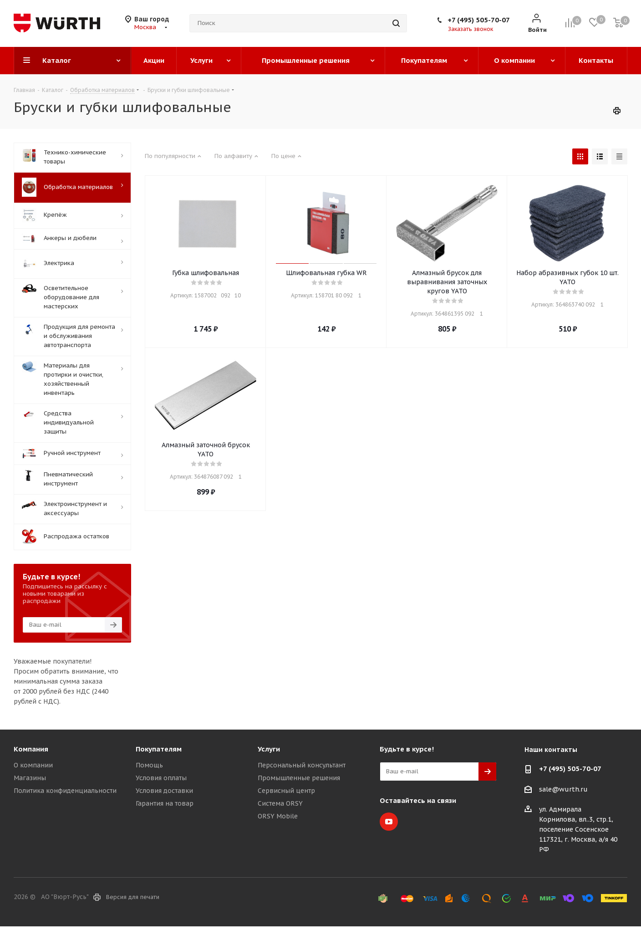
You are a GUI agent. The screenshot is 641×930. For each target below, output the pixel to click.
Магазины (30, 778)
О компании (33, 765)
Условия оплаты (161, 778)
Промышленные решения (299, 778)
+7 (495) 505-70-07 (479, 19)
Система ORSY (280, 803)
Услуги (269, 749)
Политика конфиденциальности (65, 791)
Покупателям (159, 749)
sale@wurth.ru (563, 789)
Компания (31, 749)
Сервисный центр (286, 791)
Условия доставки (164, 791)
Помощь (149, 765)
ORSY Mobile (278, 816)
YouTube (389, 821)
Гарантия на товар (164, 803)
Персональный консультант (302, 765)
